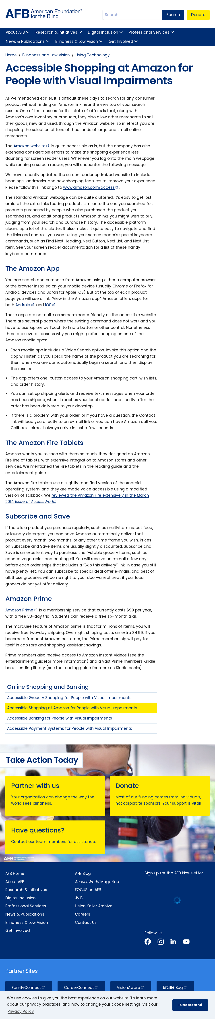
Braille (175, 987)
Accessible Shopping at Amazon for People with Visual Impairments (72, 708)
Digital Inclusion (103, 32)
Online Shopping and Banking (48, 687)
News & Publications (25, 41)
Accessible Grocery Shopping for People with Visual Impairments (69, 697)
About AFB (15, 32)
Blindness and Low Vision (46, 55)
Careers (82, 914)
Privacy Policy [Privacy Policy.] (21, 1011)
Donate (198, 14)
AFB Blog (83, 873)
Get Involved (121, 41)
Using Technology (92, 55)
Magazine (97, 881)
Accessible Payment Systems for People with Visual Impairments (69, 728)
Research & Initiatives (56, 32)
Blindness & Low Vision (76, 41)
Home (11, 55)
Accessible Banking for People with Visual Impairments (59, 718)
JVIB (79, 898)
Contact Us (86, 922)
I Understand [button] (190, 1005)
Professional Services (149, 32)
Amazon (32, 146)
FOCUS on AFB (88, 889)
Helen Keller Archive (93, 906)
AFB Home (14, 873)
